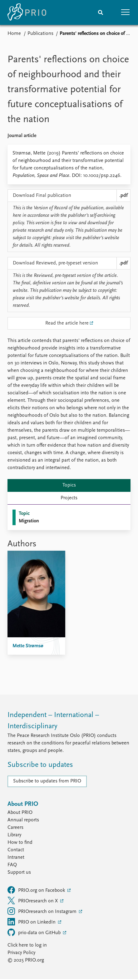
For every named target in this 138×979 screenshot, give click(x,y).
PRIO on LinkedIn (32, 921)
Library (14, 835)
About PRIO (19, 812)
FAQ (12, 865)
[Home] (26, 12)
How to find (19, 842)
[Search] (100, 12)
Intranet (15, 857)
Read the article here (67, 323)
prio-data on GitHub (34, 932)
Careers (15, 827)
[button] (125, 12)
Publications (40, 33)
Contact (15, 850)
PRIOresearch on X (33, 900)
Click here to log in (27, 945)
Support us (19, 872)
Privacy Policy (21, 952)
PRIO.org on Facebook (36, 890)
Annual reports (23, 820)
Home (14, 33)
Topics (69, 485)
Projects (69, 498)
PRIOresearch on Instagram (42, 911)
